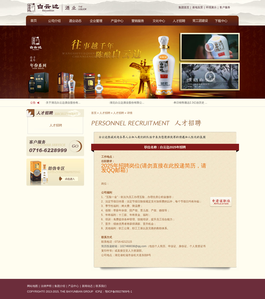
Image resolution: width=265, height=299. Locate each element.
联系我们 (101, 286)
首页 (94, 113)
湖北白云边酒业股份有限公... (127, 102)
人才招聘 (56, 125)
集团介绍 (59, 286)
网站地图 (32, 286)
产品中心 (73, 286)
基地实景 (197, 7)
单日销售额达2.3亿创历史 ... (190, 102)
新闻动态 (87, 286)
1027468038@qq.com (124, 246)
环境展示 (211, 7)
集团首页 (184, 7)
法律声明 (46, 286)
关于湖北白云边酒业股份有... (63, 102)
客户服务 (225, 7)
